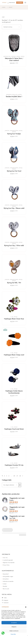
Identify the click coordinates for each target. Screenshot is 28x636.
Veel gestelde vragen (8, 576)
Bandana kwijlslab (11, 94)
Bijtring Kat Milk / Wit (14, 283)
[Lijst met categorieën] (10, 485)
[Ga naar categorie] (19, 485)
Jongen (13, 56)
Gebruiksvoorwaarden (8, 581)
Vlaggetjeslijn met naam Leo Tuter (17, 517)
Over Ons (5, 557)
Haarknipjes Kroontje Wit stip (14, 465)
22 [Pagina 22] (20, 476)
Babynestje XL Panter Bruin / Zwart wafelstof (14, 59)
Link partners (6, 579)
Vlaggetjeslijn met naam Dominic (17, 508)
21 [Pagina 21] (17, 476)
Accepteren (14, 622)
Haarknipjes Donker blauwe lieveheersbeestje (14, 392)
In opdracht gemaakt (8, 560)
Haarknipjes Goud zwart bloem (14, 429)
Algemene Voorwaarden (8, 562)
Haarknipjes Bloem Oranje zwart (14, 355)
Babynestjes (7, 56)
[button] (26, 607)
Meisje (18, 56)
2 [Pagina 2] (4, 476)
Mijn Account (6, 589)
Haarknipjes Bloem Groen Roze (14, 319)
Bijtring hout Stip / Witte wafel (14, 245)
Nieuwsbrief (5, 574)
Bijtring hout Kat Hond (14, 171)
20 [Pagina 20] (14, 476)
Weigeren (14, 626)
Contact (4, 584)
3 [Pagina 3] (6, 476)
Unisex (22, 56)
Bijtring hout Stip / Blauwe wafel (14, 208)
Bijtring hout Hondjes (14, 134)
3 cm (12, 316)
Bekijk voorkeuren (14, 630)
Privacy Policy (13, 634)
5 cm (12, 352)
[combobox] (11, 27)
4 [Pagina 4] (8, 476)
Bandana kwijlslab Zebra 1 (14, 96)
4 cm (12, 427)
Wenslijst (5, 586)
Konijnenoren (14, 130)
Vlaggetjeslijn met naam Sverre (17, 499)
